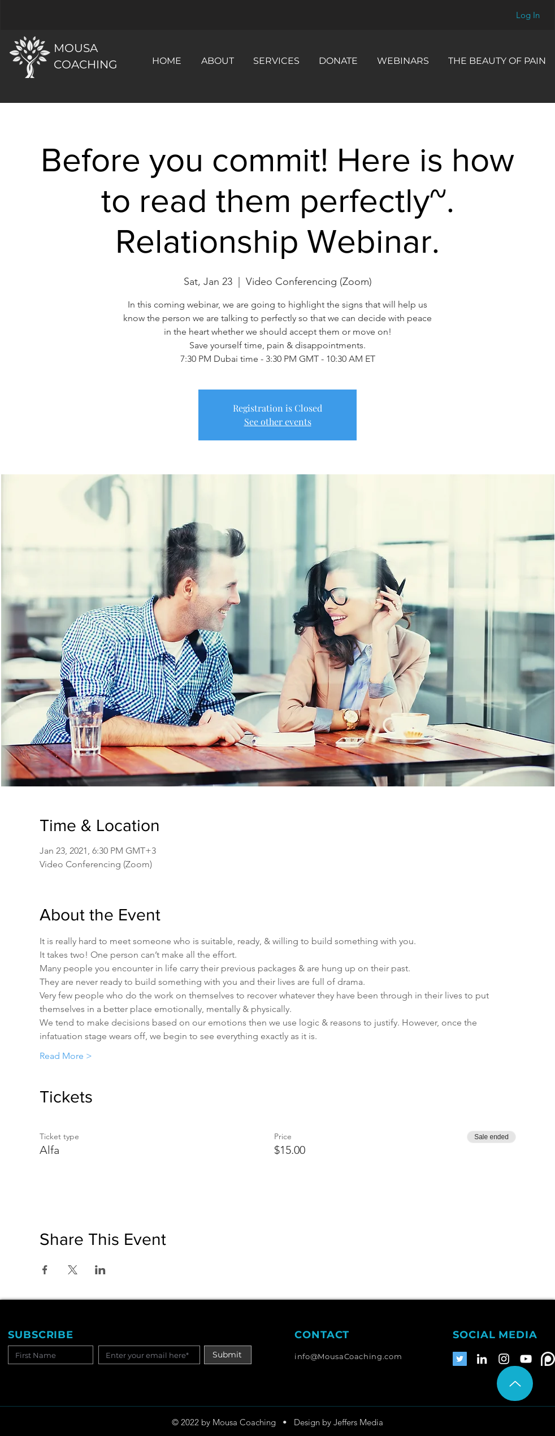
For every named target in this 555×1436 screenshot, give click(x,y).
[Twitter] (460, 1359)
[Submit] (228, 1355)
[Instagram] (504, 1359)
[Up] (515, 1383)
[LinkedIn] (482, 1359)
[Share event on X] (72, 1269)
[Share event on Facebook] (45, 1269)
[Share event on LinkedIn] (100, 1269)
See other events (277, 421)
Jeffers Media (358, 1422)
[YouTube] (526, 1359)
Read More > (66, 1055)
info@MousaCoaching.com (348, 1356)
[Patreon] (548, 1359)
